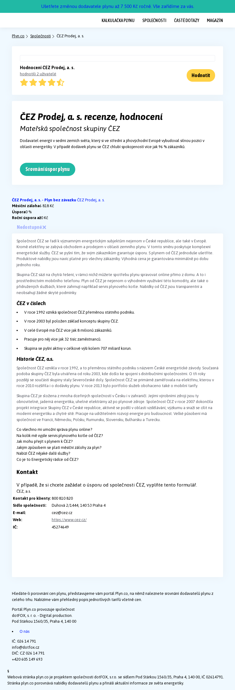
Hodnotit (201, 75)
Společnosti (154, 20)
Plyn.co (18, 36)
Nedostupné (31, 227)
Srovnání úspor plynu (47, 169)
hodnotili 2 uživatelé (38, 74)
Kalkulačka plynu (118, 20)
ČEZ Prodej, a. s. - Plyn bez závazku (44, 200)
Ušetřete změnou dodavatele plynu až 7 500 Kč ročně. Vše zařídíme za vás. (117, 6)
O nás (24, 631)
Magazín (215, 20)
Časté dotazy (186, 20)
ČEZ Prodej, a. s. (91, 200)
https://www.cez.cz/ (69, 519)
